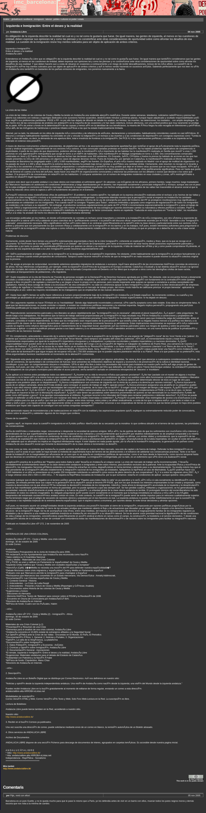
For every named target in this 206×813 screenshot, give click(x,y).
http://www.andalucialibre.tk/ (17, 768)
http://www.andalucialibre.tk (19, 717)
